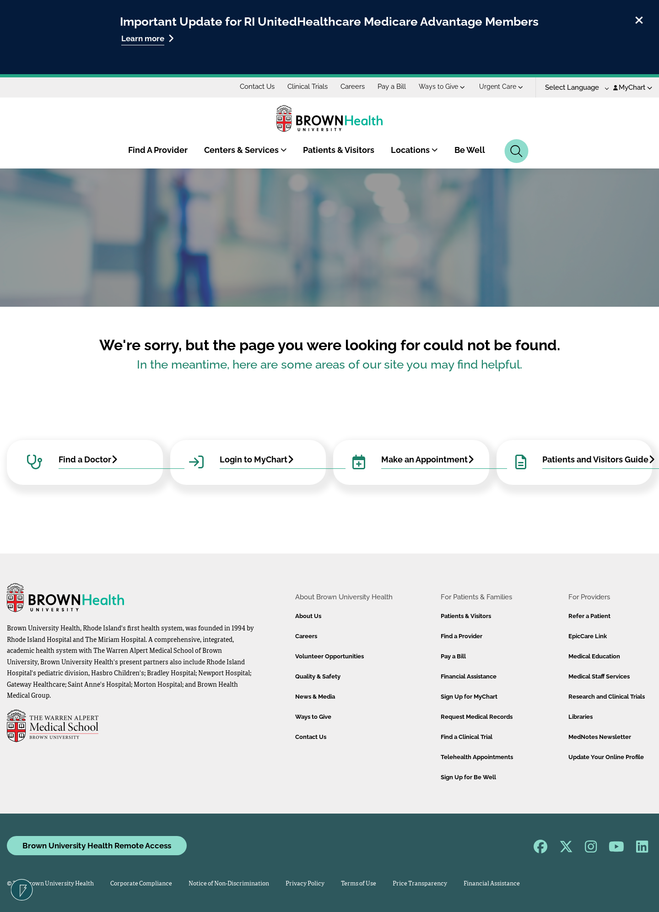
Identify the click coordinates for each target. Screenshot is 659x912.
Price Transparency (420, 884)
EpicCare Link (587, 636)
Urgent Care (501, 86)
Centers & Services (245, 150)
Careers (352, 86)
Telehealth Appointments (477, 757)
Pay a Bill (392, 86)
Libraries (580, 716)
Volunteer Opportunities (329, 656)
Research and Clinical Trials (606, 696)
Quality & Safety (317, 676)
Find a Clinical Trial (466, 736)
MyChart (632, 87)
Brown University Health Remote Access (96, 845)
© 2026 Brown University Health (50, 884)
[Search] (516, 151)
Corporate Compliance (141, 884)
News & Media (315, 696)
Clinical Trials (307, 86)
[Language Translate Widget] (573, 88)
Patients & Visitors (338, 150)
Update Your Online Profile (606, 757)
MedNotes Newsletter (599, 736)
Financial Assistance (469, 676)
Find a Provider (461, 636)
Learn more (147, 38)
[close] (639, 18)
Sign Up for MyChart (469, 696)
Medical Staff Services (599, 676)
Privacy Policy (305, 884)
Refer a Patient (589, 616)
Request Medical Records (477, 716)
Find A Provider (158, 150)
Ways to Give (442, 86)
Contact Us (257, 86)
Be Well (469, 150)
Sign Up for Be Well (468, 777)
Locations (414, 150)
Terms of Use (358, 884)
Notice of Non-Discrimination (229, 884)
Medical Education (594, 656)
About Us (308, 616)
